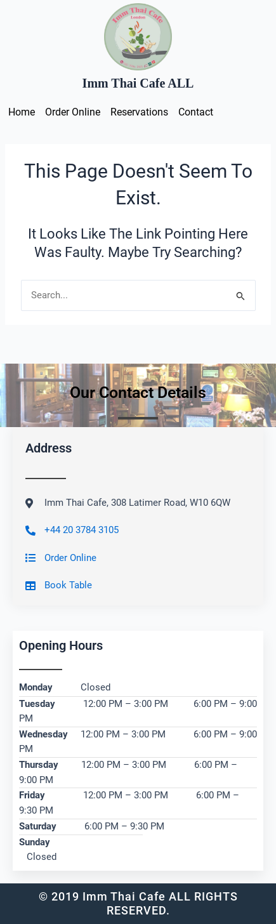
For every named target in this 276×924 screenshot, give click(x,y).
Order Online (72, 112)
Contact (195, 112)
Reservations (139, 112)
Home (21, 112)
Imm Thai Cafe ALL (138, 83)
